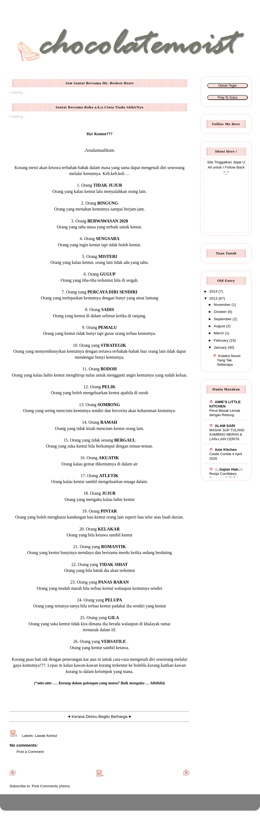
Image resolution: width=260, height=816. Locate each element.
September (223, 319)
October (221, 312)
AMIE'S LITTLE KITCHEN (224, 404)
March (219, 333)
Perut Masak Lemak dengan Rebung (224, 413)
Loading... (17, 92)
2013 (214, 298)
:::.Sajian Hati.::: (226, 469)
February (221, 340)
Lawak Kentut (46, 736)
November (223, 305)
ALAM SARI (222, 426)
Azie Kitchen (223, 450)
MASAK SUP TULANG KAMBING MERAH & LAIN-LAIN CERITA (227, 434)
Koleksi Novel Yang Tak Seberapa (228, 360)
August (220, 326)
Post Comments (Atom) (51, 786)
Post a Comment (30, 752)
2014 (214, 291)
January (221, 347)
